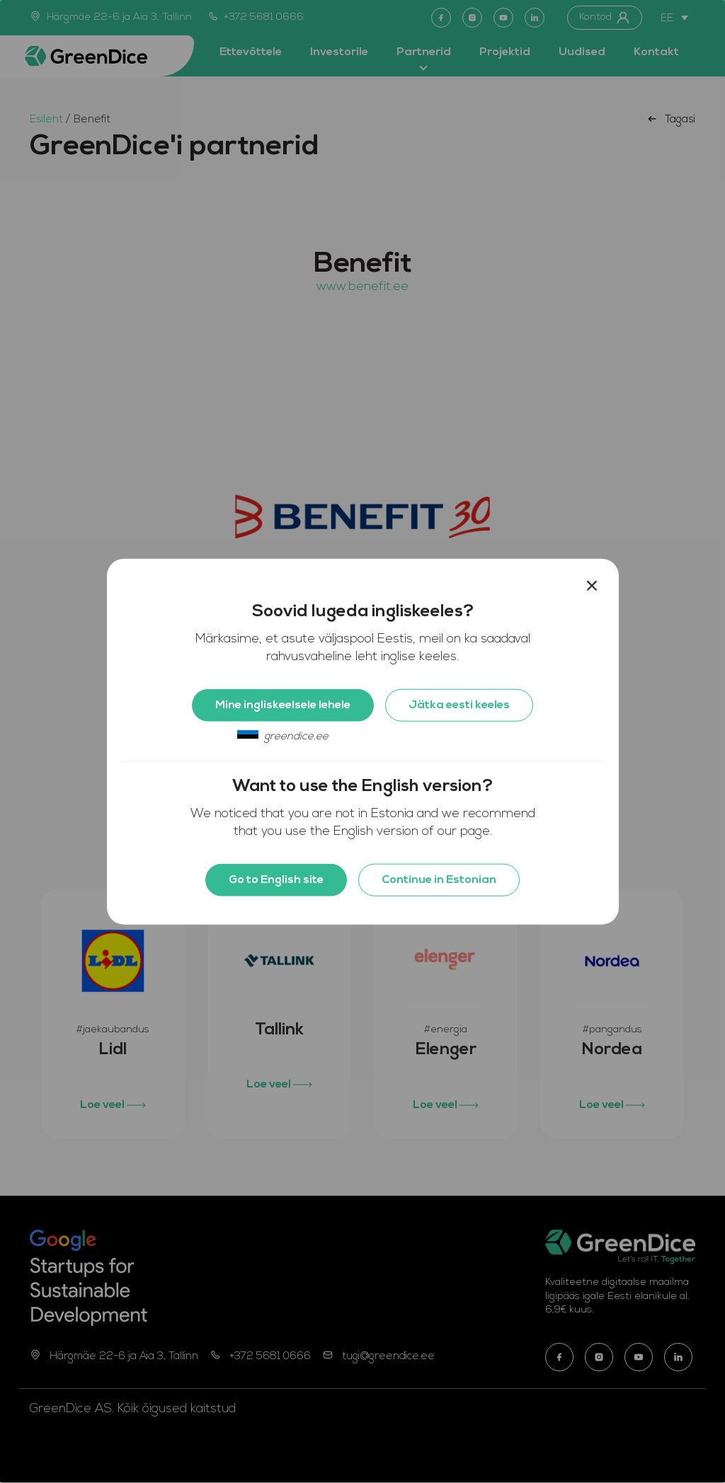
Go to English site (276, 879)
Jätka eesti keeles (459, 704)
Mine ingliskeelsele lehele (282, 704)
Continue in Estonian (439, 879)
